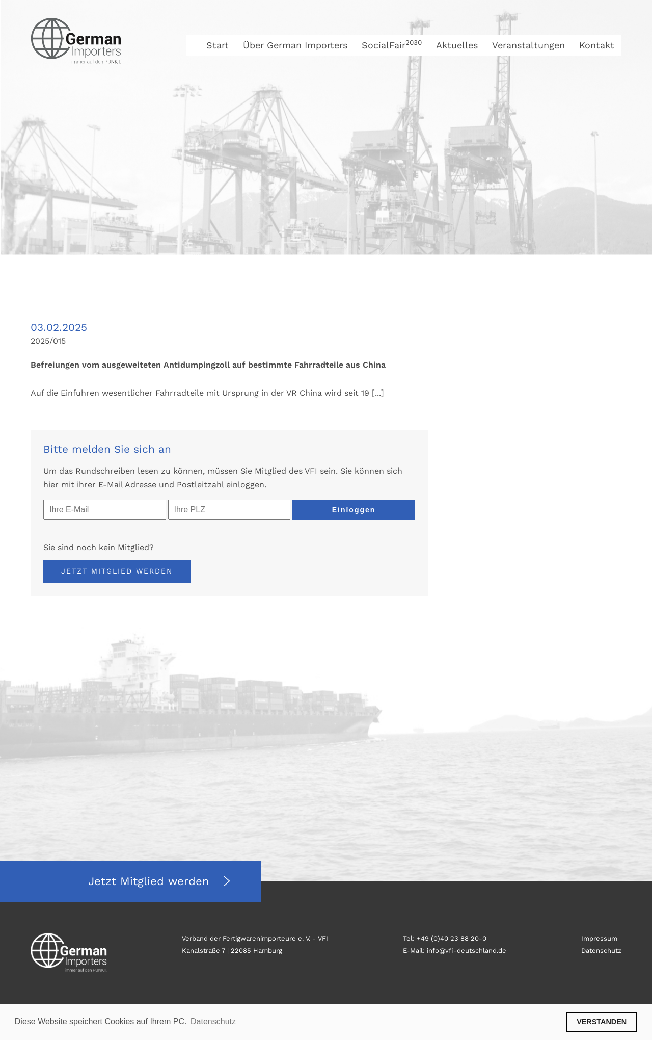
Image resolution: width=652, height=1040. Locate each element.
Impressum (599, 938)
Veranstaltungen (528, 45)
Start (217, 45)
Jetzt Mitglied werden (117, 571)
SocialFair (392, 45)
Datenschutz (601, 950)
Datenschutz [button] (213, 1021)
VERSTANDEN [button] (602, 1022)
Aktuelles (457, 45)
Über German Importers (295, 45)
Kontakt (596, 45)
